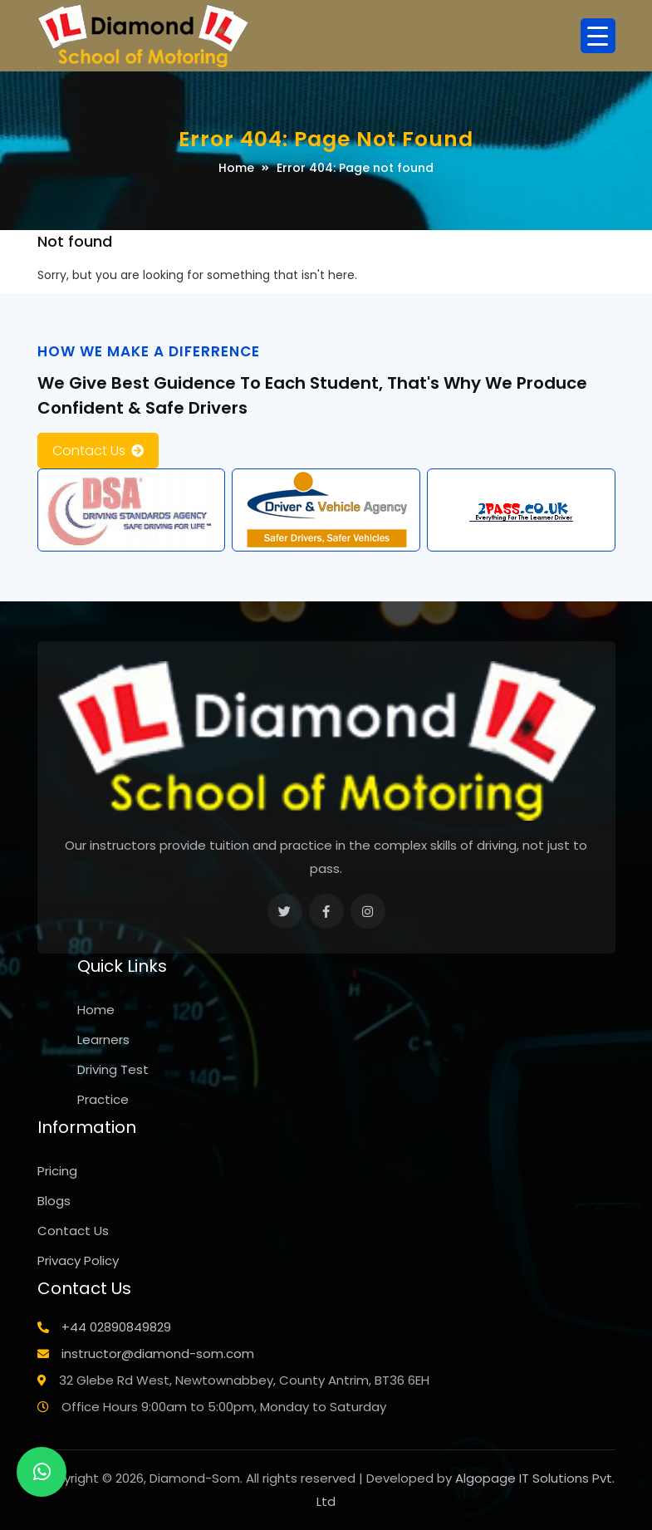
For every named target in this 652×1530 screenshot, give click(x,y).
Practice (103, 1099)
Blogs (54, 1200)
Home (236, 167)
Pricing (57, 1170)
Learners (103, 1039)
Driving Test (113, 1069)
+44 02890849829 (116, 1327)
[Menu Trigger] (598, 35)
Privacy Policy (78, 1260)
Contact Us (88, 450)
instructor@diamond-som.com (157, 1353)
